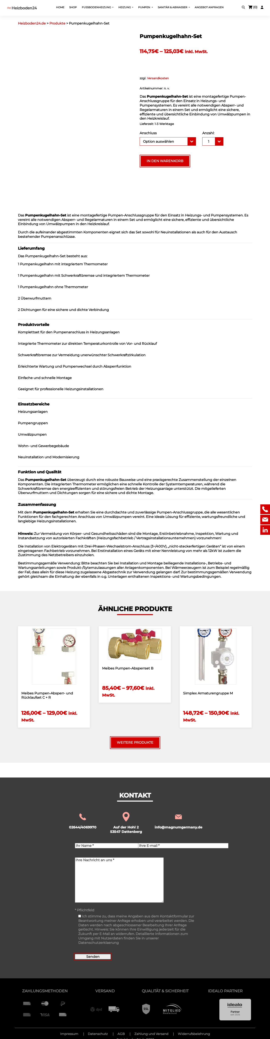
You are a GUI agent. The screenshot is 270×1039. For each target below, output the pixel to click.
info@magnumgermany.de (178, 821)
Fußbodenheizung (97, 7)
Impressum (69, 1034)
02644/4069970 (82, 821)
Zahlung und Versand (151, 1034)
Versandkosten (158, 78)
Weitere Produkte (135, 743)
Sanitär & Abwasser (173, 7)
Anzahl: (208, 133)
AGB (121, 1034)
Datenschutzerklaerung (98, 943)
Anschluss (148, 133)
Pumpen (144, 7)
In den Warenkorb (165, 161)
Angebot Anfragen (209, 7)
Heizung (124, 7)
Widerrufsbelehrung (194, 1034)
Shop (73, 7)
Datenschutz (98, 1034)
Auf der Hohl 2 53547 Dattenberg (126, 823)
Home (60, 7)
